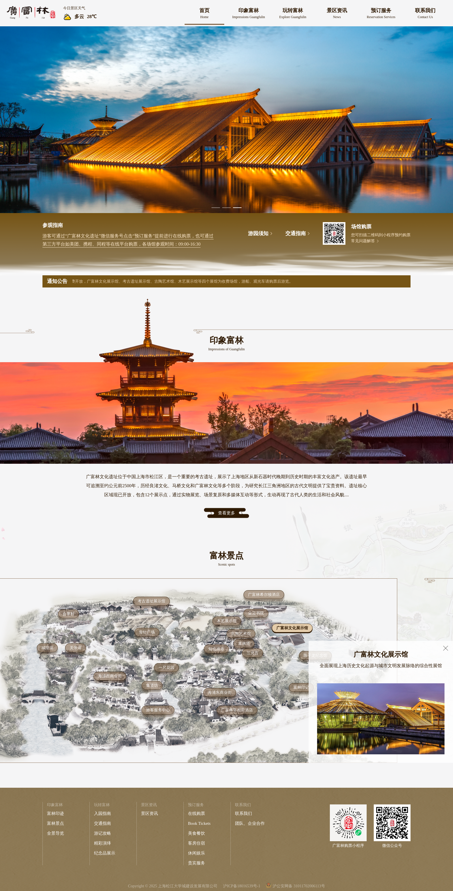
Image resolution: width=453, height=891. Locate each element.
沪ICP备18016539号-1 (241, 886)
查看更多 (226, 513)
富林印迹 (55, 813)
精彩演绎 (102, 843)
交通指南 (102, 823)
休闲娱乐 (196, 853)
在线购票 (196, 813)
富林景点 (55, 823)
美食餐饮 (196, 833)
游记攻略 (102, 833)
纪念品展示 (104, 853)
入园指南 (102, 813)
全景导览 (55, 833)
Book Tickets (199, 823)
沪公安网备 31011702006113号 (299, 886)
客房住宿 (196, 843)
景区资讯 (149, 813)
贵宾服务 (196, 863)
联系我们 (243, 813)
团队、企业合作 (250, 823)
